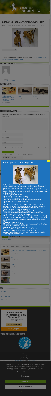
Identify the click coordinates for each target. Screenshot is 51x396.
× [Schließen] (48, 161)
